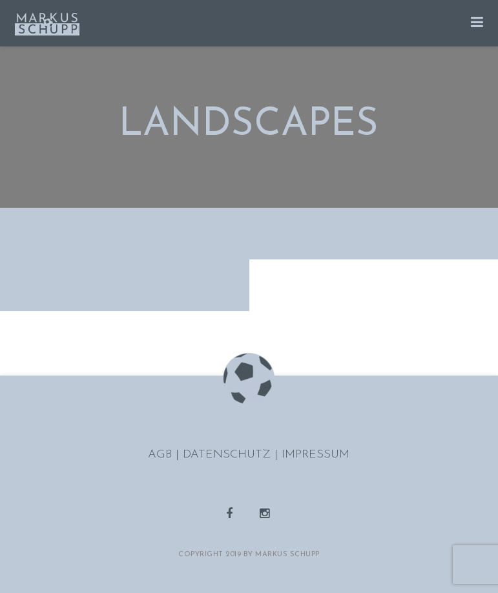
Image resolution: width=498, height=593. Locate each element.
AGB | (165, 454)
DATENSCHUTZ (229, 454)
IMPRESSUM (315, 454)
